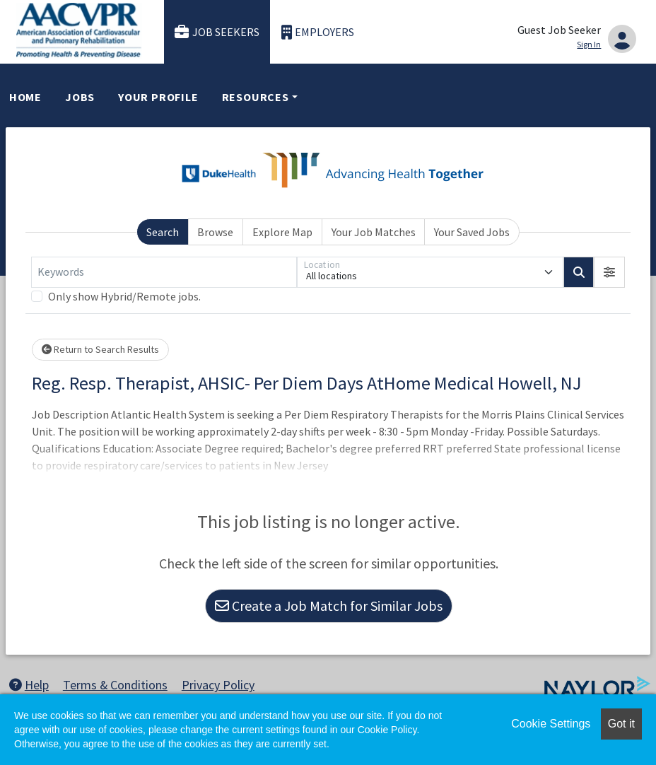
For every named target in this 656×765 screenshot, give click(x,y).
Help (29, 685)
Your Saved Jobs (472, 232)
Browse (215, 232)
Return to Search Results (100, 349)
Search (162, 232)
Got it (621, 724)
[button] (609, 272)
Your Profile (158, 97)
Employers (318, 32)
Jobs (80, 97)
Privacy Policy (218, 685)
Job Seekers (217, 32)
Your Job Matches (374, 232)
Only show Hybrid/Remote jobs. (124, 296)
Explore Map (282, 232)
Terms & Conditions (115, 685)
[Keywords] (164, 272)
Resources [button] (255, 97)
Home (25, 97)
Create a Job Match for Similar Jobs (329, 605)
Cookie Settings (550, 724)
